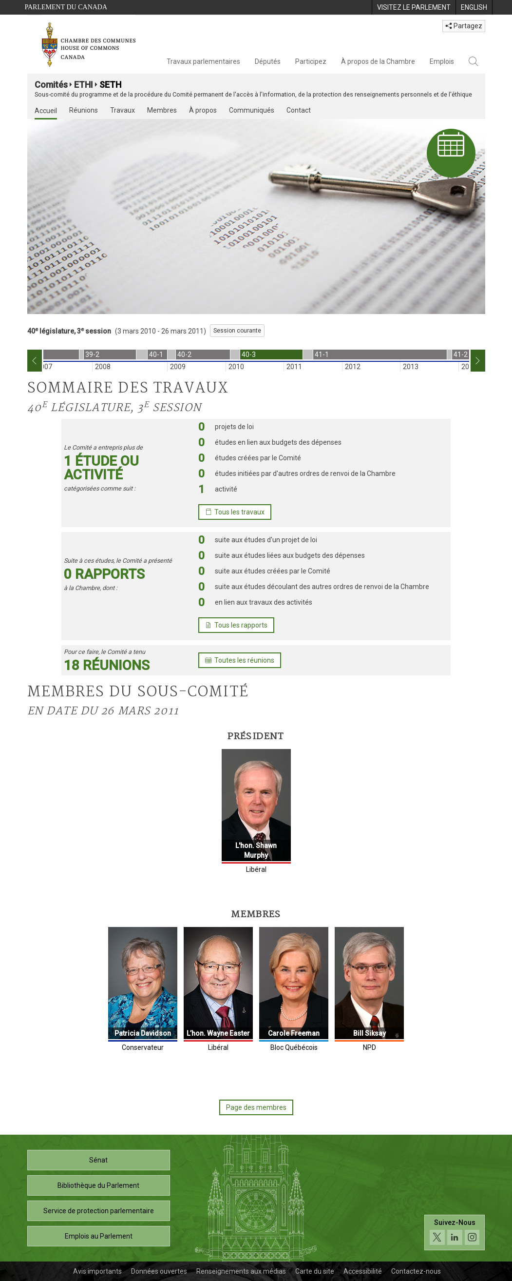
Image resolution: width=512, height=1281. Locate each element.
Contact (298, 110)
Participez (310, 61)
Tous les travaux (235, 512)
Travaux (122, 110)
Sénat (98, 1160)
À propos (203, 110)
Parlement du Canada (66, 7)
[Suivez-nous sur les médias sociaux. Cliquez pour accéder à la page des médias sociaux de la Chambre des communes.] (454, 1235)
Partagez (463, 26)
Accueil (46, 111)
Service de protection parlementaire (98, 1211)
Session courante (237, 330)
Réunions (83, 110)
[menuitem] (413, 7)
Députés (268, 61)
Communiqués (251, 110)
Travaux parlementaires (203, 61)
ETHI (83, 84)
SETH (110, 84)
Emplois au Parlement (99, 1236)
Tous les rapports (236, 625)
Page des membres (256, 1107)
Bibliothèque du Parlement (98, 1185)
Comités (51, 84)
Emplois (442, 61)
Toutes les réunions (239, 660)
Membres (162, 110)
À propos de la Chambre (378, 61)
